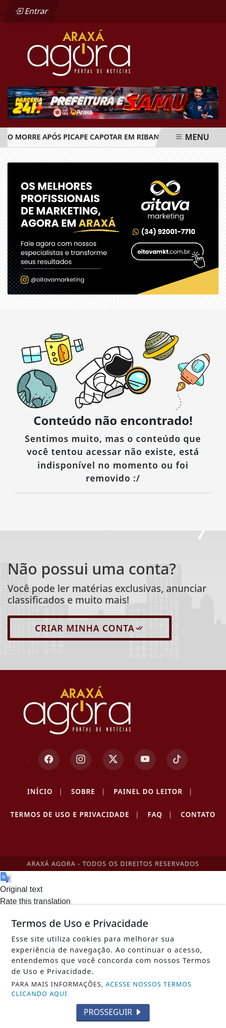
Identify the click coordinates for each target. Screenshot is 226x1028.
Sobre (88, 791)
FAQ (160, 815)
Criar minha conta (89, 628)
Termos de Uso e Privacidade (75, 815)
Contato (198, 814)
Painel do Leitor (153, 791)
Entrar (31, 11)
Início (45, 791)
